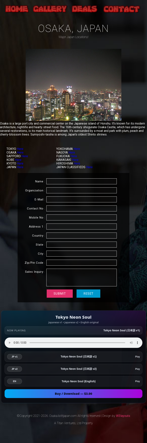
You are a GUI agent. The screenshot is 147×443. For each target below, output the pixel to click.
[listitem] (73, 357)
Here (20, 149)
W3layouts (123, 416)
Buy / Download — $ (73, 393)
